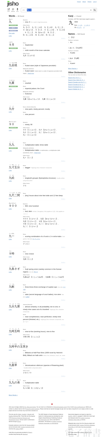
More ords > (13, 395)
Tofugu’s (30, 432)
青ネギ (36, 272)
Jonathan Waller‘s (84, 432)
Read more (30, 73)
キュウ (79, 27)
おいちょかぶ (36, 239)
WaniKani (25, 434)
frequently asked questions (32, 409)
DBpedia (86, 423)
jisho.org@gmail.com (80, 407)
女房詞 (27, 297)
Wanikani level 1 (13, 30)
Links (10, 36)
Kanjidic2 (24, 414)
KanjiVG (70, 416)
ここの (80, 25)
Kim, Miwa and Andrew (30, 407)
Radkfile (11, 416)
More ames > (73, 68)
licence (19, 421)
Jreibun (17, 429)
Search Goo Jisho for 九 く (76, 80)
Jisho (13, 4)
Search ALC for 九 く (74, 78)
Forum (79, 1)
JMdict (19, 414)
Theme (89, 1)
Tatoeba (29, 425)
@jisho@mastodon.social (60, 407)
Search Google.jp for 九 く (76, 84)
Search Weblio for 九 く (75, 89)
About (84, 1)
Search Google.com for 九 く (77, 82)
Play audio (12, 33)
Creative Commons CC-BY (27, 427)
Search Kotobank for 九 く (76, 87)
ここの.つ (87, 25)
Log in (95, 1)
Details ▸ (63, 38)
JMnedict (29, 414)
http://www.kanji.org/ (43, 419)
